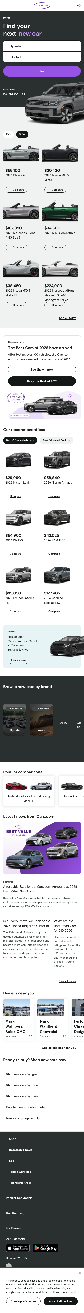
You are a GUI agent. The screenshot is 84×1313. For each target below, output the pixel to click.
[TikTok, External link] (9, 1266)
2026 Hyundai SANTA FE (20, 600)
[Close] (79, 1273)
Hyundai (15, 730)
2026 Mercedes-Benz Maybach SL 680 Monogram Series (59, 295)
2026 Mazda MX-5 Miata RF (18, 293)
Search (42, 71)
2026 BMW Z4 (15, 175)
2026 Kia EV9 (15, 540)
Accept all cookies (60, 1301)
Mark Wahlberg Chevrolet (48, 1026)
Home (7, 17)
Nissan (41, 730)
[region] (42, 1290)
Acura (63, 722)
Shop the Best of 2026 (42, 381)
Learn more (18, 660)
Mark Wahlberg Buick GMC (15, 1026)
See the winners (42, 369)
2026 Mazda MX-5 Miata (56, 177)
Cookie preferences (23, 1301)
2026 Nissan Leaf (17, 482)
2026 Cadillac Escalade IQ (53, 600)
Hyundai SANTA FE (14, 93)
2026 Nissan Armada (58, 482)
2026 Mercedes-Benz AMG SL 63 (20, 235)
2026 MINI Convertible (59, 233)
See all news (70, 981)
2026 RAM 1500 (54, 540)
